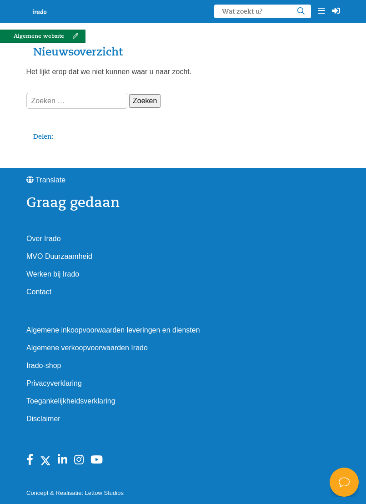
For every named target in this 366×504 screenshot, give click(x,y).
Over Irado (43, 238)
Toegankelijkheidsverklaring (70, 401)
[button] (321, 11)
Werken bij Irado (52, 274)
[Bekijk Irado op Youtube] (96, 460)
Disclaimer (43, 419)
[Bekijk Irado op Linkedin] (62, 460)
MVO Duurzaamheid (59, 256)
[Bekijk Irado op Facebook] (29, 460)
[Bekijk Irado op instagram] (79, 460)
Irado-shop (43, 365)
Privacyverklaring (54, 383)
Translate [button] (45, 180)
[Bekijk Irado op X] (45, 460)
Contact (38, 292)
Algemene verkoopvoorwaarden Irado (87, 348)
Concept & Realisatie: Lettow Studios (75, 492)
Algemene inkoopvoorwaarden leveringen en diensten (113, 330)
